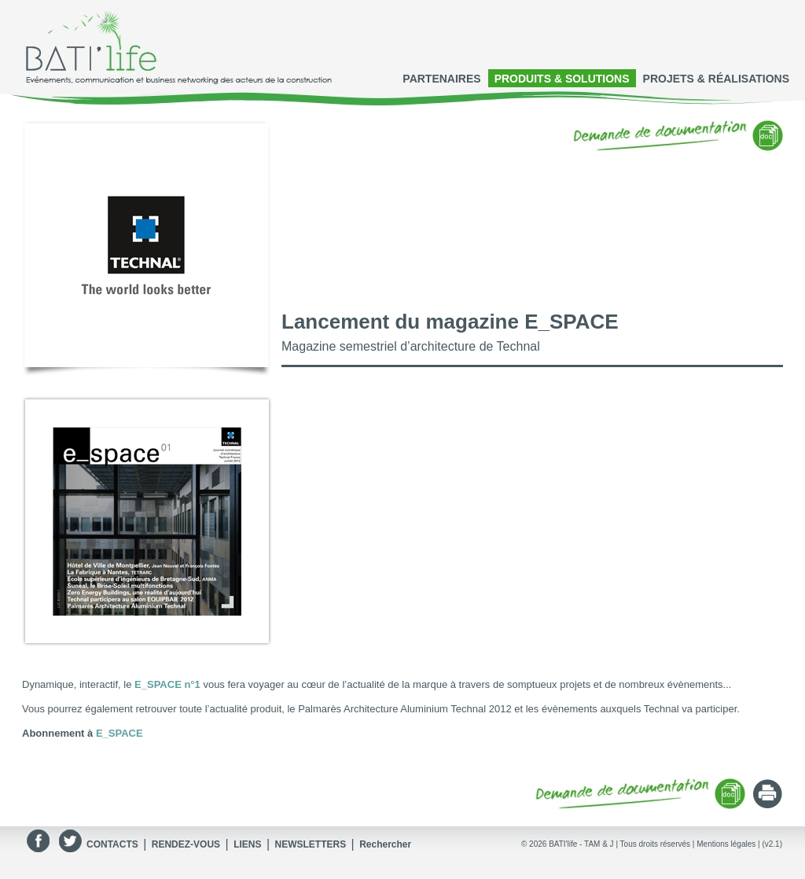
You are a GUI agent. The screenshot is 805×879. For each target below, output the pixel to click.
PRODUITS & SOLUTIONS (562, 78)
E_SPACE (119, 733)
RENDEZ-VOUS (186, 844)
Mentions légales (726, 844)
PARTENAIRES (441, 78)
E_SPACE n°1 (167, 684)
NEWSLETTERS (310, 844)
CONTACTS (112, 844)
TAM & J (599, 844)
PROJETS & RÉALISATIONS (716, 78)
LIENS (247, 844)
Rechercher (385, 844)
